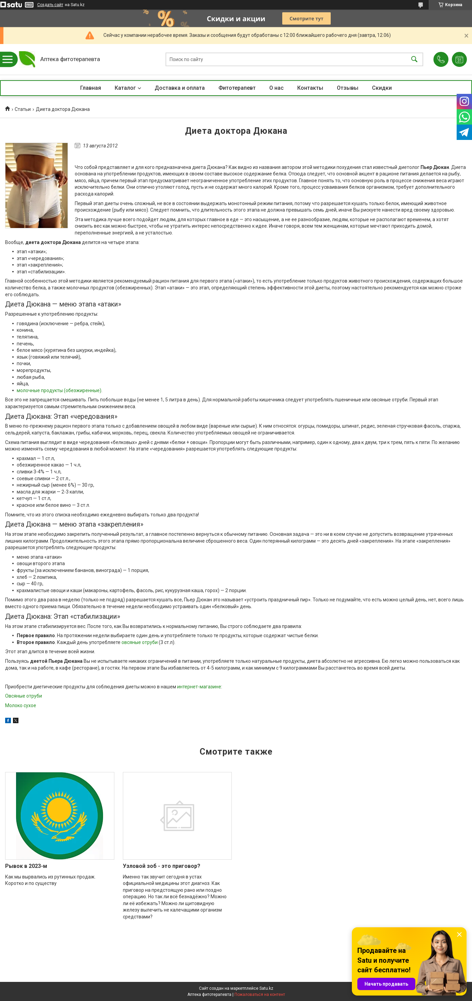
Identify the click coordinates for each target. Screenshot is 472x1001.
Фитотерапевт (237, 88)
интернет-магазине (199, 686)
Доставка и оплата (180, 88)
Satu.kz (266, 988)
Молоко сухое (20, 705)
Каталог (125, 88)
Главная (90, 88)
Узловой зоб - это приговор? (161, 866)
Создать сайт (50, 4)
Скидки (382, 88)
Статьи (23, 109)
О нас (276, 88)
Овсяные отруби (23, 696)
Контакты (310, 88)
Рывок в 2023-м (26, 866)
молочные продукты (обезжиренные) (59, 390)
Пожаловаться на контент (259, 994)
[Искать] (414, 59)
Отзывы (347, 88)
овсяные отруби (139, 642)
